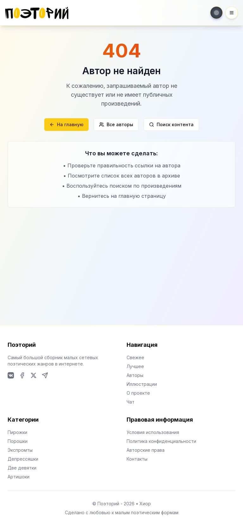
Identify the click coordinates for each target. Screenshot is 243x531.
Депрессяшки (23, 459)
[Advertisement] (121, 255)
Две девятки (22, 467)
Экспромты (20, 450)
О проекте (138, 393)
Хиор (145, 503)
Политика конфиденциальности (161, 441)
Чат (130, 402)
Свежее (135, 357)
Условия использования (153, 432)
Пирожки (17, 432)
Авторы (135, 375)
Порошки (18, 441)
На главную (66, 124)
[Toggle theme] (216, 12)
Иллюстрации (142, 384)
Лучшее (135, 366)
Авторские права (146, 450)
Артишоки (18, 476)
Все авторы (116, 124)
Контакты (137, 459)
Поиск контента (171, 124)
